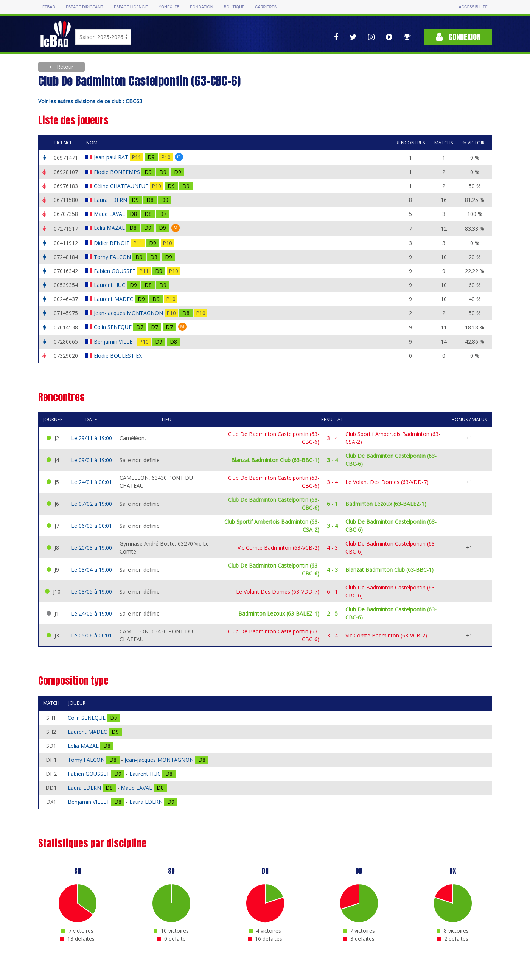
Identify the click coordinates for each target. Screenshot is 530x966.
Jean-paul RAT (112, 157)
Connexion (458, 37)
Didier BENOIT (112, 243)
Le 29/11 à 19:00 (91, 438)
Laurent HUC (110, 284)
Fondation (201, 7)
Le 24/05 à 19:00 (91, 613)
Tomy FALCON (113, 256)
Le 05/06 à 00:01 (91, 635)
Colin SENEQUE (113, 326)
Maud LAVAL (110, 213)
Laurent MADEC (114, 298)
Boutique (234, 7)
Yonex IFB (169, 7)
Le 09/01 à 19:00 (91, 460)
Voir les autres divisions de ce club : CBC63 (90, 101)
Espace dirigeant (84, 7)
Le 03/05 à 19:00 (91, 591)
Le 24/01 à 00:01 (91, 481)
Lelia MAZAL (110, 227)
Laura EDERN (111, 199)
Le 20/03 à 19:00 (91, 547)
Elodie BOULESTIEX (118, 355)
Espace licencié (131, 7)
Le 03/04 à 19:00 (91, 569)
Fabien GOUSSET (115, 270)
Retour (64, 66)
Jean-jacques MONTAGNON (129, 312)
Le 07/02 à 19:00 (91, 503)
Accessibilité (473, 7)
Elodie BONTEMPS (117, 171)
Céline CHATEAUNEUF (122, 185)
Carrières (266, 7)
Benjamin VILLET (115, 341)
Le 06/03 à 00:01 (91, 525)
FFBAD (48, 7)
